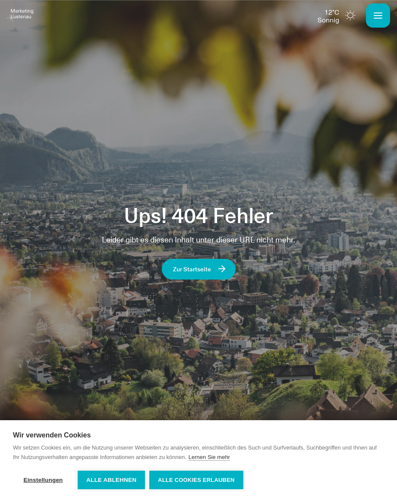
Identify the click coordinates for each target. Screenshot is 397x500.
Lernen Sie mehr (209, 457)
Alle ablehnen (111, 480)
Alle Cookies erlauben (196, 480)
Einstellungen (43, 480)
